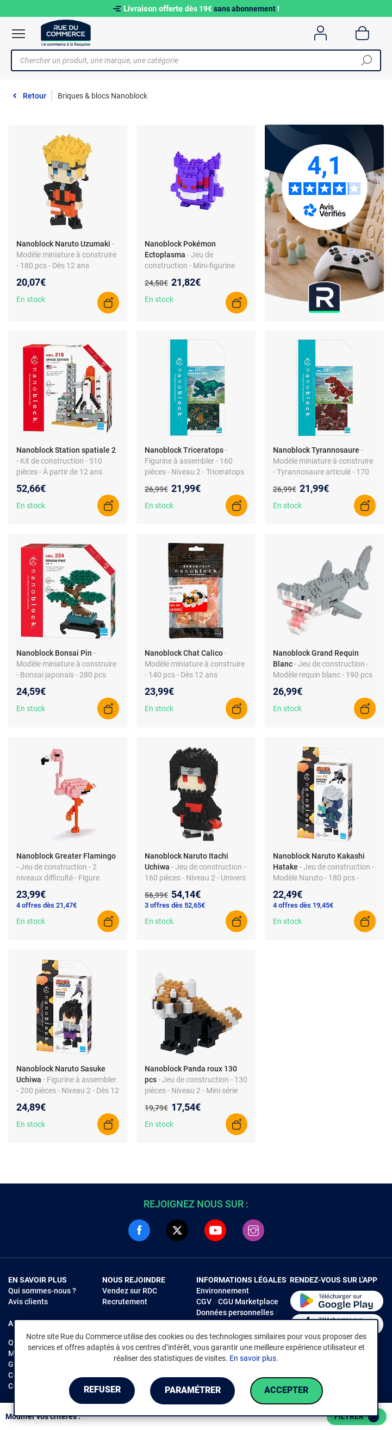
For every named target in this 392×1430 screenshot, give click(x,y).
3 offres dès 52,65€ (175, 905)
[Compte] (320, 33)
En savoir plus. (253, 1358)
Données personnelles (234, 1312)
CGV (203, 1301)
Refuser (100, 1390)
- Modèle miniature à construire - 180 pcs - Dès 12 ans (66, 254)
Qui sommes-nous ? (42, 1290)
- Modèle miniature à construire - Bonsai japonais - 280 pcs (66, 664)
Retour (34, 95)
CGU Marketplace (248, 1301)
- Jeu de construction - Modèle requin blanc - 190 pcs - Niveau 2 (322, 674)
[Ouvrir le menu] (18, 33)
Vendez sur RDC (129, 1290)
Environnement (222, 1290)
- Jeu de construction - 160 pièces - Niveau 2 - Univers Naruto (195, 877)
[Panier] (362, 33)
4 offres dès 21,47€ (46, 905)
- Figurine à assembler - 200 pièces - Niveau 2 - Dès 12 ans (67, 1090)
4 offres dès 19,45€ (303, 905)
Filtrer (356, 1416)
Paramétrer (193, 1390)
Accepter (288, 1390)
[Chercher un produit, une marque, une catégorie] (192, 60)
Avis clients (28, 1301)
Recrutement (124, 1301)
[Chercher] (366, 60)
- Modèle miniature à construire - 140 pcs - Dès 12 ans (195, 664)
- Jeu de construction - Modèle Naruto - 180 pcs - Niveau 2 (323, 877)
